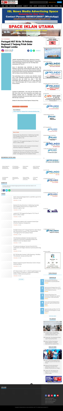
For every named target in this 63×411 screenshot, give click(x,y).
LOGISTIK (35, 6)
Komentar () (38, 50)
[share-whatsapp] (34, 51)
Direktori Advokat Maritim (50, 398)
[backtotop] (31, 380)
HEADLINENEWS (19, 6)
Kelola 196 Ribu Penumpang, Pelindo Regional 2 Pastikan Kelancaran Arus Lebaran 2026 (52, 338)
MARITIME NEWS (24, 106)
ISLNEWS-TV (25, 6)
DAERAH (2, 385)
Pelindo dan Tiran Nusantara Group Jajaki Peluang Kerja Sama (53, 333)
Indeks (6, 6)
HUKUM (2, 387)
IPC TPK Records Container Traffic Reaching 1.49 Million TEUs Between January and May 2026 (26, 257)
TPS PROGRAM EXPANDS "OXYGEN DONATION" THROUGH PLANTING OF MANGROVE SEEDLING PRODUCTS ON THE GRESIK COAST (27, 241)
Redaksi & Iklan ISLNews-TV (50, 393)
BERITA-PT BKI (12, 6)
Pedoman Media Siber (49, 395)
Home (3, 6)
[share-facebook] (28, 51)
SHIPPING (56, 6)
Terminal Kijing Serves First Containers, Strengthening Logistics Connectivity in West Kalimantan (54, 294)
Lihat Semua (21, 279)
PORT (48, 6)
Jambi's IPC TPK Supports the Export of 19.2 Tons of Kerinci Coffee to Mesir (27, 215)
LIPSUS (30, 6)
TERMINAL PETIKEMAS (39, 388)
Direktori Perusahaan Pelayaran (51, 396)
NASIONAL (3, 388)
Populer (59, 2)
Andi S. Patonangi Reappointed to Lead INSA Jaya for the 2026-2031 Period (26, 198)
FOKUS (25, 385)
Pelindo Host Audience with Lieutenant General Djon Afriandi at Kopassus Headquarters (26, 224)
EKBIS (14, 385)
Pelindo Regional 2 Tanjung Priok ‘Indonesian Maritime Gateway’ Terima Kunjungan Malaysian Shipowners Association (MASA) (26, 111)
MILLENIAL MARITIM (42, 6)
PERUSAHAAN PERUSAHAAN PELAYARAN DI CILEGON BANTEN (54, 281)
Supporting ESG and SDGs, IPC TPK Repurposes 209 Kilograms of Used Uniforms (54, 306)
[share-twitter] (31, 51)
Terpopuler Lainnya (52, 311)
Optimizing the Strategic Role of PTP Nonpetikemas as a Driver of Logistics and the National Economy (54, 288)
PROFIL (52, 6)
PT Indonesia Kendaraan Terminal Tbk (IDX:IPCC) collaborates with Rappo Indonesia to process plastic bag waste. (27, 249)
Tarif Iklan (56, 395)
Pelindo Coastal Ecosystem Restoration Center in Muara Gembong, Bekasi (27, 264)
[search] (39, 2)
